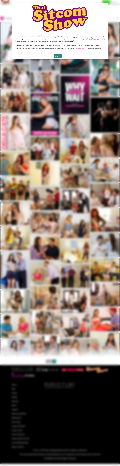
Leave (104, 56)
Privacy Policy (81, 49)
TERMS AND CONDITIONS (96, 40)
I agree (57, 56)
